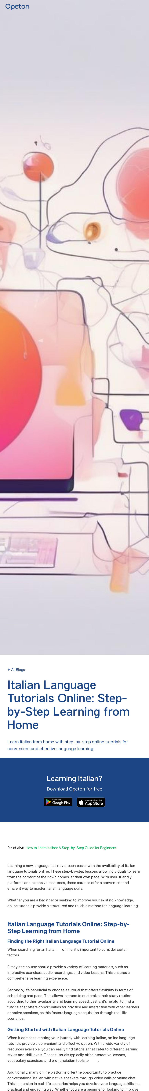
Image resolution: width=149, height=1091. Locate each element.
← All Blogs (16, 669)
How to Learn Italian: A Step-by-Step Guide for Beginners (71, 848)
